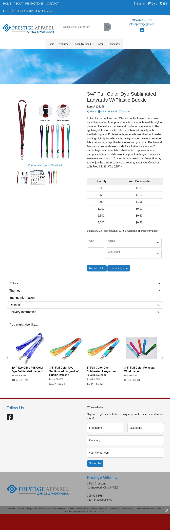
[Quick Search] (81, 27)
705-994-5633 (141, 20)
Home (7, 3)
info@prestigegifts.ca (141, 24)
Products (65, 44)
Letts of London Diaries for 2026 (28, 11)
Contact (52, 3)
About (18, 3)
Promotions (34, 3)
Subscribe (95, 463)
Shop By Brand (84, 44)
